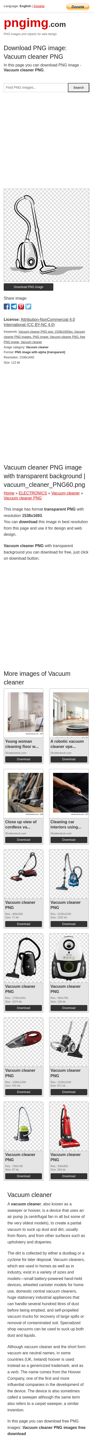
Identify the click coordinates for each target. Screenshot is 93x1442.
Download (23, 759)
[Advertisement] (46, 142)
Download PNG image (28, 287)
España (39, 6)
